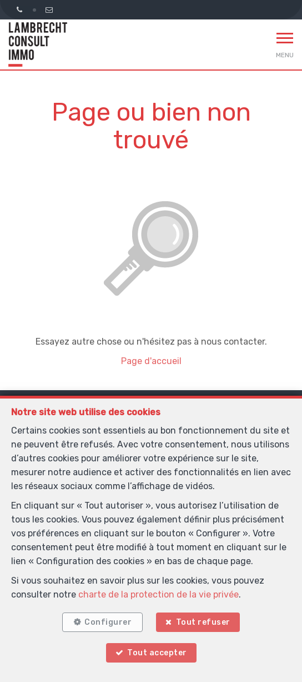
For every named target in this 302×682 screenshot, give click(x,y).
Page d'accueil (151, 361)
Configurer (108, 622)
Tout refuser (203, 622)
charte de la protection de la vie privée (158, 594)
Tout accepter (157, 653)
